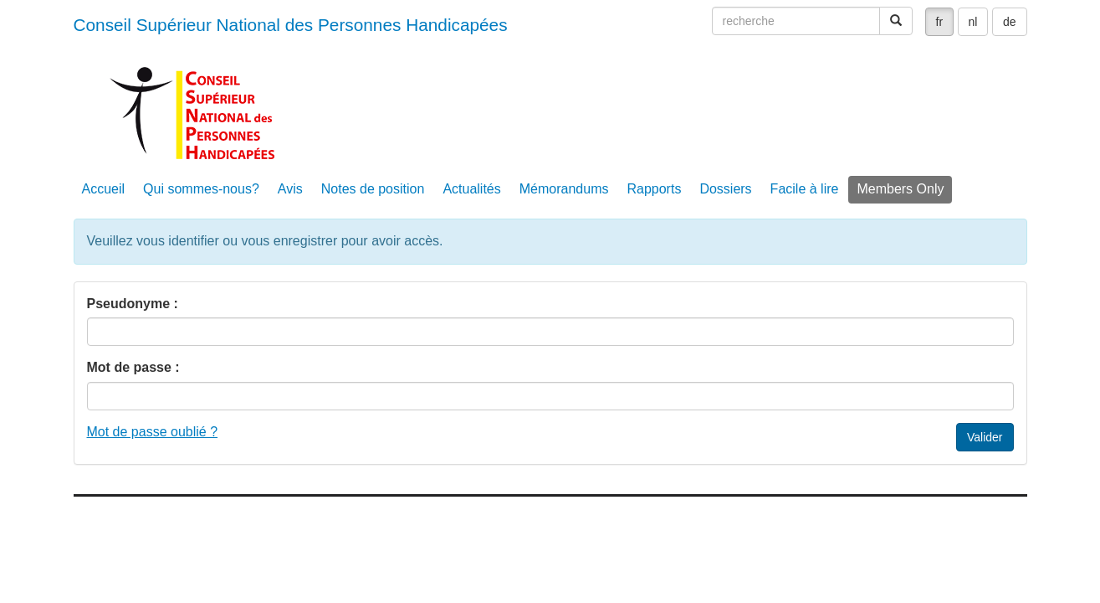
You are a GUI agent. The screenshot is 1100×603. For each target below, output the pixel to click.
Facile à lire (804, 189)
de (1009, 21)
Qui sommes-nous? (201, 189)
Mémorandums (564, 189)
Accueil (103, 189)
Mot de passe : (133, 367)
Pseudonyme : (132, 303)
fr (940, 21)
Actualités (471, 189)
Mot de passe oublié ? (152, 432)
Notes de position (373, 189)
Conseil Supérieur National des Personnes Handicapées (291, 24)
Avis (290, 189)
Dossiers (725, 189)
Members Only (900, 189)
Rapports (654, 189)
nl (973, 21)
